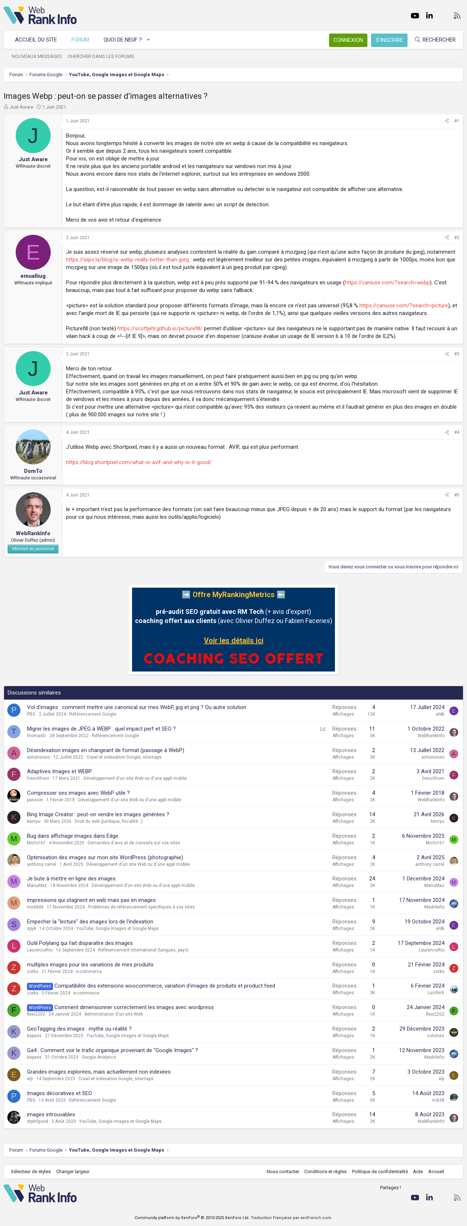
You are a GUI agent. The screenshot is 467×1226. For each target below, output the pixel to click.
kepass (34, 1035)
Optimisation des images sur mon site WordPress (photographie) (105, 857)
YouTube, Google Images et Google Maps (117, 928)
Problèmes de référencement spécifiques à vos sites (141, 907)
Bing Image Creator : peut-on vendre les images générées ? (98, 814)
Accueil (436, 1171)
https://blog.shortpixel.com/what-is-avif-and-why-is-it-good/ (139, 462)
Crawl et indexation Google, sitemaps (124, 757)
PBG (31, 714)
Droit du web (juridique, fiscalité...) (109, 821)
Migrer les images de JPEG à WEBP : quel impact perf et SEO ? (101, 728)
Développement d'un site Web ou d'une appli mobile (135, 778)
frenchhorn (38, 778)
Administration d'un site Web (113, 1014)
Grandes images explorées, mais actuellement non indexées (99, 1072)
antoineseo (38, 757)
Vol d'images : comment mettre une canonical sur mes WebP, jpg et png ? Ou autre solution (136, 707)
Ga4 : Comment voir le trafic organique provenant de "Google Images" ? (112, 1050)
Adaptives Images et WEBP (59, 771)
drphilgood (37, 1121)
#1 (456, 121)
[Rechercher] (434, 40)
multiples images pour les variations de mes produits (90, 964)
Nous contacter (283, 1171)
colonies (435, 1035)
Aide (418, 1171)
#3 (456, 354)
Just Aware (21, 107)
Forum (80, 39)
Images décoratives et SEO (59, 1093)
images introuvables (51, 1114)
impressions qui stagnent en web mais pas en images (91, 900)
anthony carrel (41, 864)
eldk (440, 714)
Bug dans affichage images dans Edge (72, 836)
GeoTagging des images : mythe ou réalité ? (79, 1028)
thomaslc (36, 735)
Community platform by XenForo (192, 1217)
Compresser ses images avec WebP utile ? (78, 793)
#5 (456, 495)
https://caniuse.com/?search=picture (403, 305)
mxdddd (35, 907)
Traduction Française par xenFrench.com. (291, 1217)
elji (30, 1078)
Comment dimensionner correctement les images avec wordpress (134, 1007)
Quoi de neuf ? (123, 39)
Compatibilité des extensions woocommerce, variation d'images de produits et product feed (164, 985)
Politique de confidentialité (380, 1171)
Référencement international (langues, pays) (143, 950)
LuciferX (436, 992)
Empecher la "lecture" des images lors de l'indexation (90, 921)
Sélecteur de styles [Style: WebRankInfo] (31, 1171)
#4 (456, 432)
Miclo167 (36, 842)
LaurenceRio (40, 950)
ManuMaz (37, 885)
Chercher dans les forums (101, 56)
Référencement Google (92, 714)
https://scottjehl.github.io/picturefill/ (159, 328)
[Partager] (447, 121)
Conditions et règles (325, 1171)
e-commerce (89, 971)
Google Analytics (99, 1057)
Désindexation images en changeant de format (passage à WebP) (105, 750)
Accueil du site (36, 39)
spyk (31, 928)
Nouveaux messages (37, 56)
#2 (456, 237)
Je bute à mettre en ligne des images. (72, 878)
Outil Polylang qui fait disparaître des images (80, 943)
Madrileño (434, 907)
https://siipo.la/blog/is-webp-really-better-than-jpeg (127, 259)
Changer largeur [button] (72, 1171)
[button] (148, 40)
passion (35, 799)
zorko (32, 971)
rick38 (438, 1100)
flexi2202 (36, 1014)
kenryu (33, 821)
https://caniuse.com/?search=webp (387, 282)
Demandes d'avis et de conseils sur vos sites (134, 842)
